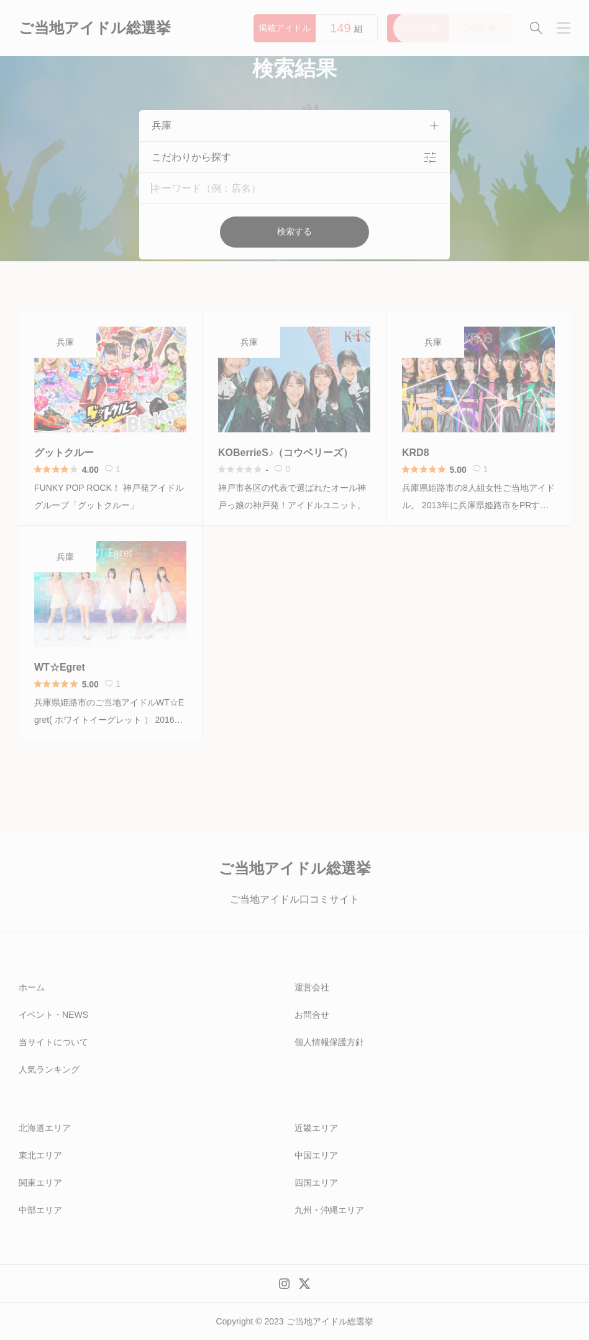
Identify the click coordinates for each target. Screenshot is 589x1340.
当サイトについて (53, 1042)
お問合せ (311, 1015)
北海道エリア (45, 1128)
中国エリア (316, 1155)
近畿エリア (316, 1128)
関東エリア (40, 1183)
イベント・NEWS (53, 1015)
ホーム (32, 987)
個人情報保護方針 (329, 1042)
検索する (294, 231)
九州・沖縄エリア (329, 1210)
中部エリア (40, 1210)
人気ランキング (49, 1069)
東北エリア (40, 1155)
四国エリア (316, 1183)
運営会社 (311, 987)
